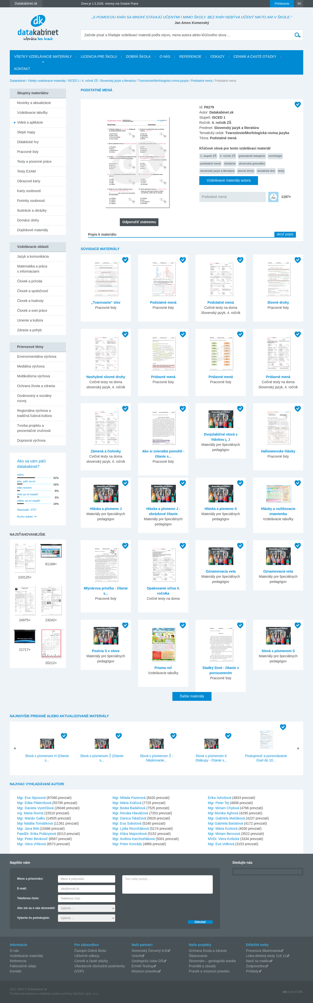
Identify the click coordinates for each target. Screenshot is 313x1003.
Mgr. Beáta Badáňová (128, 808)
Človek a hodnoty (30, 301)
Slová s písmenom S (278, 651)
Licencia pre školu (99, 56)
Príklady (252, 971)
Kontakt (22, 69)
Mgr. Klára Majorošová (129, 834)
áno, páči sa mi (26, 481)
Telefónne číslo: (28, 898)
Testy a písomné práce (34, 161)
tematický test (266, 170)
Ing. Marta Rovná (30, 813)
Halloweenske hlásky (278, 451)
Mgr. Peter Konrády (127, 844)
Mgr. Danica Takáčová (129, 818)
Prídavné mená (163, 377)
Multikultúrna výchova (33, 376)
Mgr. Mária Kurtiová (222, 828)
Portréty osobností (31, 201)
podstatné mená (210, 163)
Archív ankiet (25, 516)
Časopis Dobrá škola (90, 951)
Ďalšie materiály (192, 696)
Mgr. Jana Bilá (28, 828)
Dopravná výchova (31, 440)
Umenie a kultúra (30, 320)
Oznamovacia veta (220, 571)
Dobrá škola (138, 56)
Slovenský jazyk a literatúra (118, 80)
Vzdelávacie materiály (26, 956)
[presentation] (159, 905)
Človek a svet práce (32, 310)
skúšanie (229, 163)
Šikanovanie (198, 956)
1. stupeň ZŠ (208, 155)
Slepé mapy (26, 132)
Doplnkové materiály (32, 230)
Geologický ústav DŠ (147, 961)
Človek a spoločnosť (32, 291)
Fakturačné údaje (23, 966)
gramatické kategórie (252, 155)
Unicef (136, 956)
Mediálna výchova (31, 366)
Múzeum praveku (145, 971)
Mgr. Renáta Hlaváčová (130, 813)
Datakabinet (17, 80)
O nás (165, 56)
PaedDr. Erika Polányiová (36, 834)
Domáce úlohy (28, 220)
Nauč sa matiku (257, 961)
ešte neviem (24, 487)
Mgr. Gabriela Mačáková (226, 818)
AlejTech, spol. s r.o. (86, 993)
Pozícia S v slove (106, 651)
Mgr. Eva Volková (221, 844)
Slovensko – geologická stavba (212, 961)
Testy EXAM (26, 171)
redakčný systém (50, 993)
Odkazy (218, 56)
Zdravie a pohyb (29, 330)
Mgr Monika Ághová (223, 813)
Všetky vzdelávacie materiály (43, 56)
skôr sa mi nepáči (27, 494)
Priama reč (163, 668)
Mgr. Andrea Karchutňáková (133, 839)
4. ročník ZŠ (90, 80)
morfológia (275, 155)
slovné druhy (246, 170)
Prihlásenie (282, 3)
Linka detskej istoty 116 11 (266, 956)
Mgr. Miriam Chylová (223, 808)
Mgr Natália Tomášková (35, 823)
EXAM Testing (142, 966)
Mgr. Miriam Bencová (224, 834)
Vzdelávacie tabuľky (32, 113)
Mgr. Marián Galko (31, 818)
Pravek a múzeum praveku (209, 971)
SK (299, 3)
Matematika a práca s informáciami (32, 268)
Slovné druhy (278, 302)
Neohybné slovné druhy (105, 377)
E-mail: (22, 888)
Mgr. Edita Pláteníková (34, 803)
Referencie (190, 56)
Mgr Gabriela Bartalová (225, 823)
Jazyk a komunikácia (33, 256)
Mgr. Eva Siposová (31, 798)
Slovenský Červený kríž (149, 951)
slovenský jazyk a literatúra (217, 170)
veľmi (20, 474)
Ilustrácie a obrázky (32, 210)
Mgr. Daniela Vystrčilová (35, 808)
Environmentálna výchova (36, 356)
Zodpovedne (255, 966)
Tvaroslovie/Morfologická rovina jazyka (163, 80)
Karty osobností (29, 191)
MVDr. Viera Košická (223, 839)
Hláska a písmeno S (221, 509)
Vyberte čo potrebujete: (33, 918)
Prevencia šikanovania (263, 951)
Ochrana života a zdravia (36, 386)
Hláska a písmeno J (106, 509)
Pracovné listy (27, 152)
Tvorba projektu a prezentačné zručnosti (34, 428)
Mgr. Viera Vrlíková (31, 844)
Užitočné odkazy (87, 956)
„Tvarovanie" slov (105, 302)
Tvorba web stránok (22, 993)
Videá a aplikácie (30, 122)
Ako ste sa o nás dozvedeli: (36, 908)
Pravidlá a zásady (202, 966)
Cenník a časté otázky (255, 56)
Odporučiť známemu (139, 222)
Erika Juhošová (219, 798)
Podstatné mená (201, 80)
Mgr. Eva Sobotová (126, 823)
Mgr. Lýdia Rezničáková (130, 828)
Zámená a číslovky (106, 451)
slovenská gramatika (252, 163)
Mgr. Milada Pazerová (128, 798)
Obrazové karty (28, 181)
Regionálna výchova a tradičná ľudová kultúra (34, 413)
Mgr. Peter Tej (218, 803)
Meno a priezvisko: (30, 878)
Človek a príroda (29, 281)
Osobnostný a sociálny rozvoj (34, 398)
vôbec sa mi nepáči (28, 500)
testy (281, 170)
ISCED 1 (73, 80)
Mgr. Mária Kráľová (126, 803)
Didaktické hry (28, 142)
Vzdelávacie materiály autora (229, 180)
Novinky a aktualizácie (34, 103)
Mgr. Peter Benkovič (32, 839)
